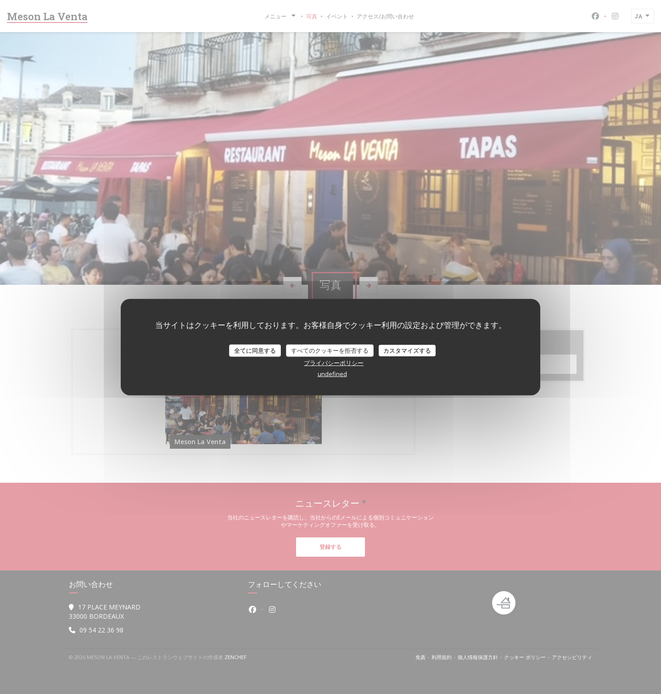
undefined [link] (332, 374)
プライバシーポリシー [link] (334, 363)
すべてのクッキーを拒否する (330, 350)
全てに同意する (255, 350)
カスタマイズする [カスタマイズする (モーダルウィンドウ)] (407, 350)
